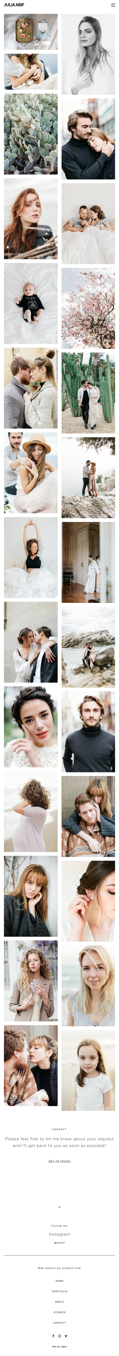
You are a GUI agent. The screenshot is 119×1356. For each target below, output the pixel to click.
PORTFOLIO (60, 1291)
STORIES (60, 1312)
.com (77, 1268)
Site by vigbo (59, 1347)
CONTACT (59, 1323)
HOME (60, 1281)
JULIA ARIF (14, 5)
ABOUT (60, 1302)
